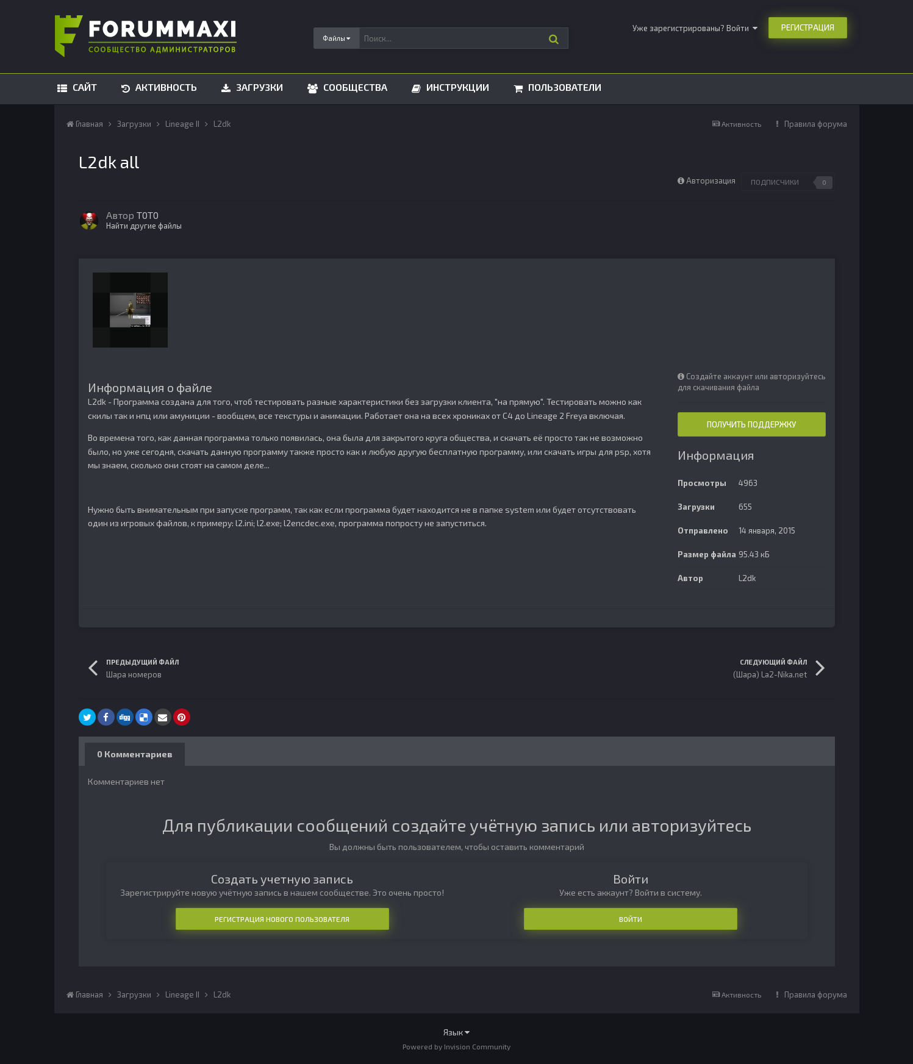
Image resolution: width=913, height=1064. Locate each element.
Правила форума (815, 124)
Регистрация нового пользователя (282, 919)
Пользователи (563, 87)
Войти (630, 919)
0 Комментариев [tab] (135, 754)
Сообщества (354, 87)
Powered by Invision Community (456, 1046)
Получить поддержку (751, 424)
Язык (456, 1032)
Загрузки (258, 87)
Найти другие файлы (144, 225)
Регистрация (807, 27)
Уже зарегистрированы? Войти (694, 28)
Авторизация (711, 180)
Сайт (83, 87)
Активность (165, 87)
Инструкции (456, 87)
